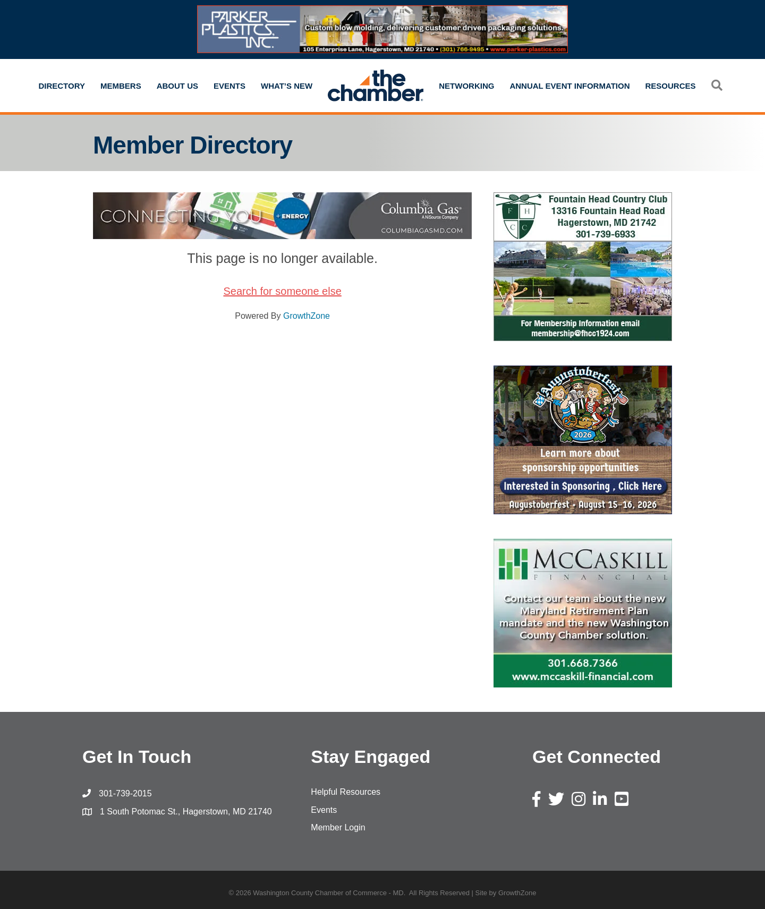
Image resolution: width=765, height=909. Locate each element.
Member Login (338, 827)
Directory (61, 85)
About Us (177, 85)
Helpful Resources (345, 791)
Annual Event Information (569, 85)
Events (229, 85)
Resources (670, 85)
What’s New (286, 85)
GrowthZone (306, 315)
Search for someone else (282, 291)
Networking (466, 85)
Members (120, 85)
